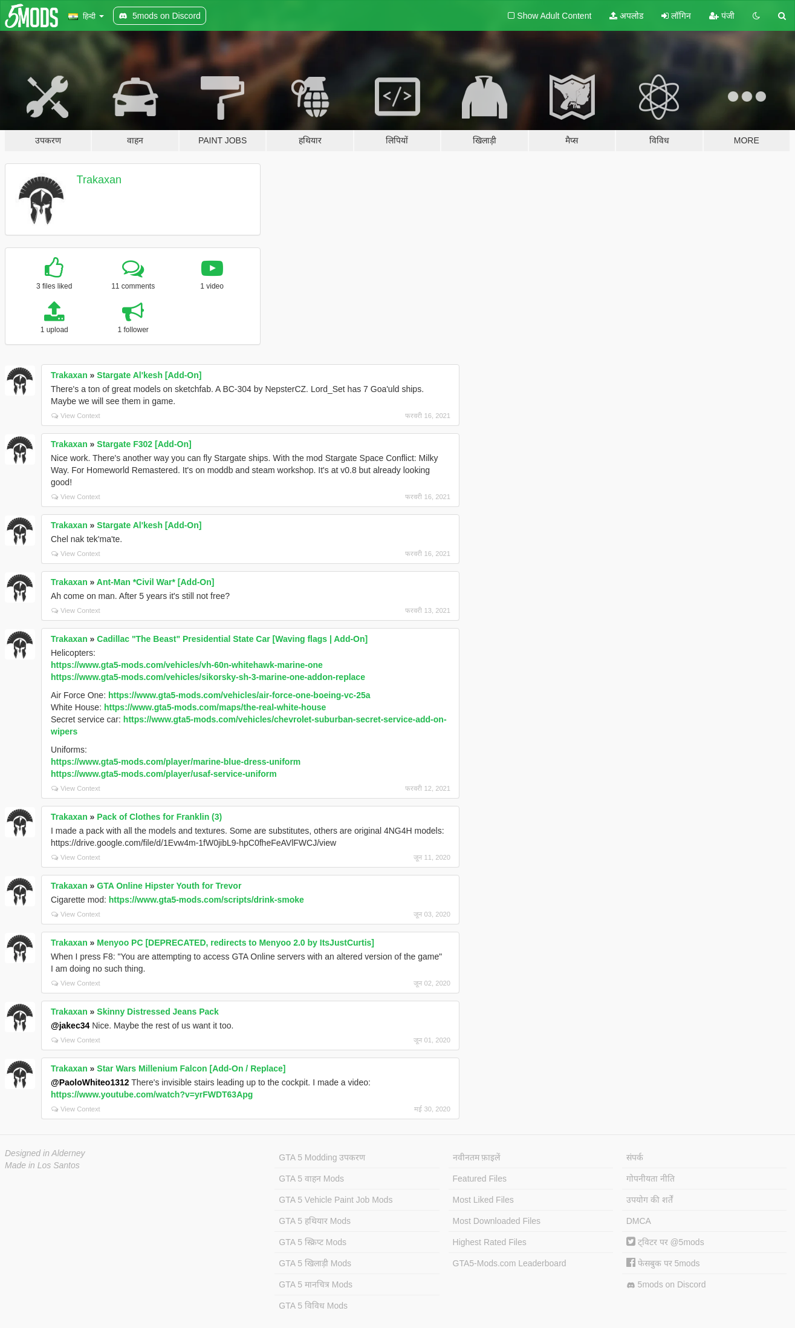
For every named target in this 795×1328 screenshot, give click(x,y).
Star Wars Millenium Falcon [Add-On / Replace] (191, 1068)
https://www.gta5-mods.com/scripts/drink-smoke (206, 899)
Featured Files (480, 1178)
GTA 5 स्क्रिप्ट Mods (312, 1242)
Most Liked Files (483, 1200)
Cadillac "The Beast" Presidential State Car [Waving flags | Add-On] (232, 639)
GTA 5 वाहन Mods (311, 1178)
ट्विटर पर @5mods (665, 1242)
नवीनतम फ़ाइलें (477, 1157)
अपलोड (626, 16)
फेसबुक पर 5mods (663, 1263)
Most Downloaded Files (497, 1221)
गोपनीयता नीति (650, 1178)
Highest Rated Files (490, 1242)
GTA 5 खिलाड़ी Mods (315, 1263)
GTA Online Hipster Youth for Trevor (169, 886)
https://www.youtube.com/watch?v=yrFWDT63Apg (152, 1094)
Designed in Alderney (45, 1153)
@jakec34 (70, 1025)
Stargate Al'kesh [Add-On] (149, 375)
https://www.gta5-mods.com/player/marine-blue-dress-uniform (175, 762)
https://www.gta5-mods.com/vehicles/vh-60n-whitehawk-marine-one (187, 665)
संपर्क (634, 1157)
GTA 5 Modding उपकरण (322, 1157)
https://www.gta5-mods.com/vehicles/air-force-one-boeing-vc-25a (239, 695)
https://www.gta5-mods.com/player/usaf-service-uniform (164, 774)
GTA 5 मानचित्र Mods (315, 1284)
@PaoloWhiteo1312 (90, 1082)
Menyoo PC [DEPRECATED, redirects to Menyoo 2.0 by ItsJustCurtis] (235, 942)
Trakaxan (99, 180)
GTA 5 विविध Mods (313, 1305)
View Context (75, 415)
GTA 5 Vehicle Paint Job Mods (335, 1200)
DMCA (638, 1221)
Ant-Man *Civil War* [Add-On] (156, 582)
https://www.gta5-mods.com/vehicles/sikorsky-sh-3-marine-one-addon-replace (208, 677)
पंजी (722, 16)
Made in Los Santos (42, 1165)
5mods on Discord (666, 1285)
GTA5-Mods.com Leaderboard (509, 1263)
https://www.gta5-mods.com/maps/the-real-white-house (215, 707)
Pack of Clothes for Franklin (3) (159, 817)
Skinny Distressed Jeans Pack (158, 1011)
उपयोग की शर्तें (649, 1200)
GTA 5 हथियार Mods (315, 1221)
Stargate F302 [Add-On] (144, 444)
